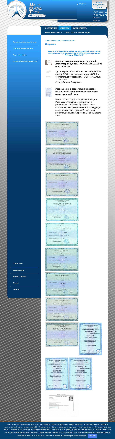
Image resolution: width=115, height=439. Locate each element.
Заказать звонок (18, 270)
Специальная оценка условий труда (25, 61)
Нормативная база (53, 32)
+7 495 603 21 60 (100, 12)
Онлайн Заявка (18, 264)
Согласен (92, 436)
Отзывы (16, 283)
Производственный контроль (23, 48)
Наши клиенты (80, 28)
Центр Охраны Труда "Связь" (67, 40)
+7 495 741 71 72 (100, 15)
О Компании (51, 28)
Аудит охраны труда (20, 55)
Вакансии (16, 289)
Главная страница (50, 40)
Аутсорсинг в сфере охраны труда (24, 42)
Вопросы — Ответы (19, 276)
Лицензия (64, 28)
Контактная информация (78, 32)
